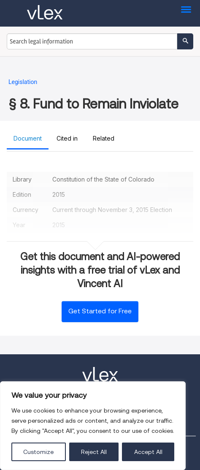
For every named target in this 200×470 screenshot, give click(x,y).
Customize (38, 451)
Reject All (94, 451)
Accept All (148, 451)
